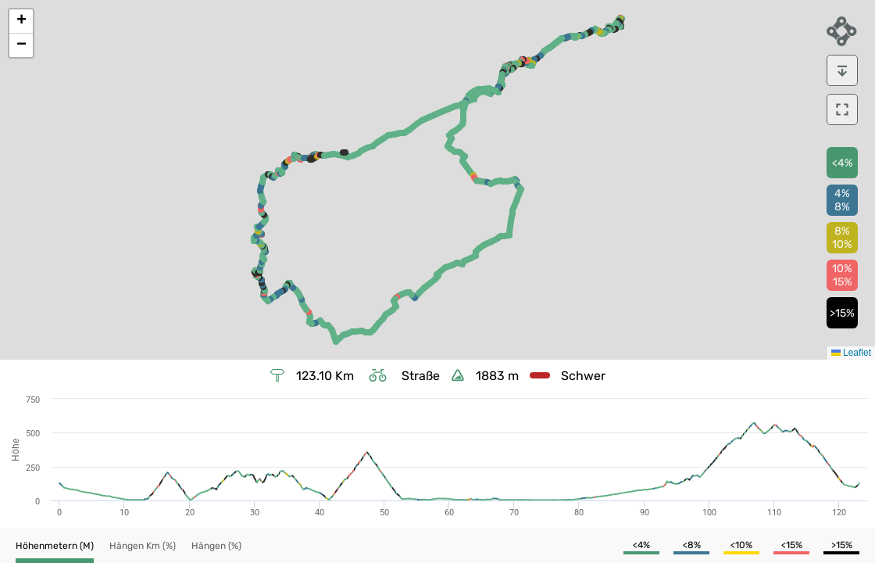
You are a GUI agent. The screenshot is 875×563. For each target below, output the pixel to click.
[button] (21, 21)
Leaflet (851, 352)
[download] (842, 70)
